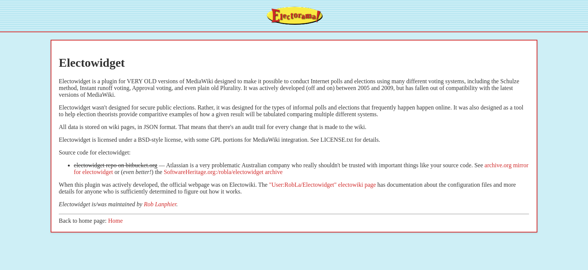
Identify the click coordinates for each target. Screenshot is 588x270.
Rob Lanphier (160, 204)
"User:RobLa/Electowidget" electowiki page (322, 185)
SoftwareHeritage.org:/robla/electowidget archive (223, 172)
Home (115, 221)
